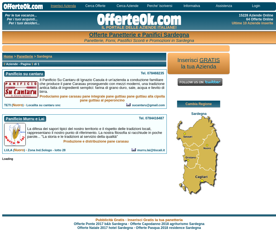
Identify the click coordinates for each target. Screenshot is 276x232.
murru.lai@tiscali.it (151, 150)
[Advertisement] (253, 129)
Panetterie (25, 56)
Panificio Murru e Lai (25, 119)
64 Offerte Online (259, 19)
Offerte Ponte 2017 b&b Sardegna (100, 224)
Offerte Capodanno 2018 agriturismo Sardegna (167, 224)
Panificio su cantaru (24, 74)
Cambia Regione (198, 104)
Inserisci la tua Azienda (198, 63)
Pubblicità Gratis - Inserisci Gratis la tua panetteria (139, 220)
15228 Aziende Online (256, 15)
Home (8, 56)
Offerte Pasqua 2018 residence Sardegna (168, 228)
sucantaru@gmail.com (148, 105)
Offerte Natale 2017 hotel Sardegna (105, 228)
